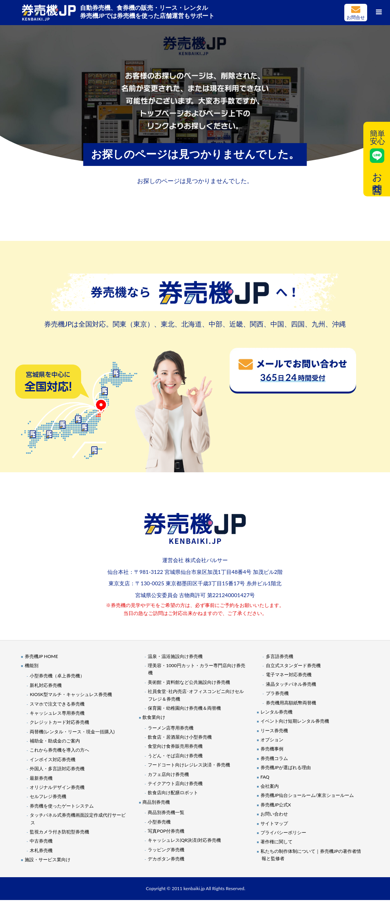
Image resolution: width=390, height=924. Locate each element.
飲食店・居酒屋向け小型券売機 (180, 737)
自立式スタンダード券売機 (293, 665)
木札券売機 (41, 850)
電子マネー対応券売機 (289, 674)
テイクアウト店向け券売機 (175, 783)
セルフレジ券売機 (48, 796)
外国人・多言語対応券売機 (57, 768)
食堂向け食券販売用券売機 (175, 746)
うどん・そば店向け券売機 (175, 755)
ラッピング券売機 (166, 849)
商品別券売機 (156, 802)
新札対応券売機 (46, 685)
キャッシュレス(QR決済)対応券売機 (184, 840)
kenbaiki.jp (194, 888)
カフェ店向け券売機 (168, 774)
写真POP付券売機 (166, 831)
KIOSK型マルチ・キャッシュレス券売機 (71, 694)
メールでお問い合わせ (355, 12)
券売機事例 (272, 749)
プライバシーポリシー (283, 832)
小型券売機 (159, 822)
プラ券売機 (277, 693)
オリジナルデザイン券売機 (57, 787)
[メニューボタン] (378, 11)
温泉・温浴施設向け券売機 (175, 656)
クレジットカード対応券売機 (59, 722)
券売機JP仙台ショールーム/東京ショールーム (307, 795)
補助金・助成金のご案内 (55, 741)
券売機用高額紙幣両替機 (291, 703)
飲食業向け (153, 717)
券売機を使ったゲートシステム (62, 806)
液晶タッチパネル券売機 (291, 684)
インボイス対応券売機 (52, 759)
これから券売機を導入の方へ (59, 750)
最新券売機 (41, 778)
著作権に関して (276, 841)
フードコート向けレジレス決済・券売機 (189, 765)
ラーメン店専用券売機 (170, 728)
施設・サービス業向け (47, 859)
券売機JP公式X (276, 805)
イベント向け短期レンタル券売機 (295, 721)
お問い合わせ (274, 814)
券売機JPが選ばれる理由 (286, 767)
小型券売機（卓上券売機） (57, 676)
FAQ (265, 777)
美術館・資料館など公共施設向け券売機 (189, 682)
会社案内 (270, 786)
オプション (272, 739)
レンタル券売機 (276, 712)
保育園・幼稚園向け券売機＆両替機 (184, 708)
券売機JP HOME (41, 656)
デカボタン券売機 (166, 859)
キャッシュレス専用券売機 (57, 713)
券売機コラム (274, 758)
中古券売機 (41, 841)
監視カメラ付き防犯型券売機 (59, 832)
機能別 (31, 665)
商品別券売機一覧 (166, 812)
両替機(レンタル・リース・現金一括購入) (72, 731)
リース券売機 (274, 730)
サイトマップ (274, 823)
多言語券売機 (279, 656)
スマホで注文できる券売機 (57, 704)
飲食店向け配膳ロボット (173, 792)
